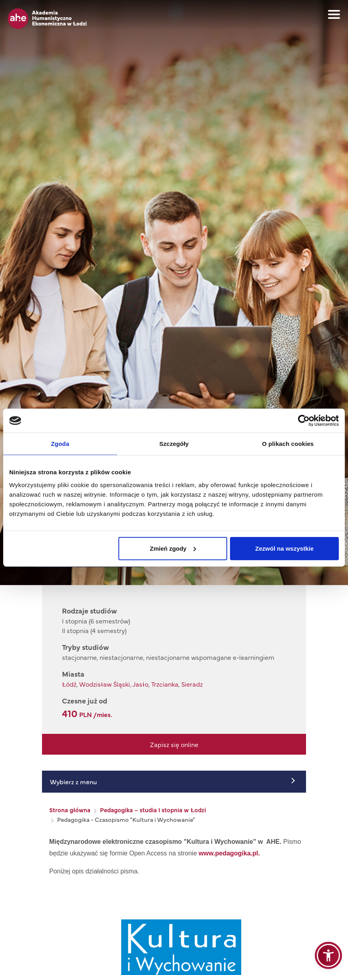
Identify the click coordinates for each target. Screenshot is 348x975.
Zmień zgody (173, 548)
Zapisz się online (174, 744)
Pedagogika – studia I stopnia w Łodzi (153, 809)
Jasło (140, 683)
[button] (328, 955)
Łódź (69, 683)
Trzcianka (164, 683)
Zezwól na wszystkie (284, 548)
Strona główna (69, 809)
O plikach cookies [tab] (288, 443)
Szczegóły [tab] (173, 443)
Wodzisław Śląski (104, 683)
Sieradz (192, 683)
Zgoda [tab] (60, 443)
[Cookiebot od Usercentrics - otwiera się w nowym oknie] (304, 421)
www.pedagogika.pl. (229, 853)
